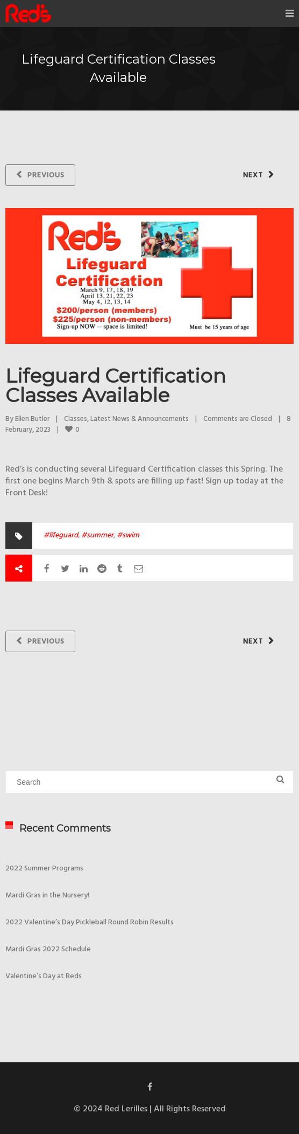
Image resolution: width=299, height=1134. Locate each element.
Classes (75, 419)
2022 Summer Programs (44, 868)
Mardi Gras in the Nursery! (47, 895)
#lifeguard (61, 535)
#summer (97, 535)
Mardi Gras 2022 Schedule (48, 949)
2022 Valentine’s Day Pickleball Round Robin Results (89, 922)
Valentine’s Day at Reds (43, 976)
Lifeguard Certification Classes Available (115, 385)
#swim (128, 535)
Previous (46, 175)
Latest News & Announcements (139, 419)
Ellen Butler (32, 419)
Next (253, 175)
